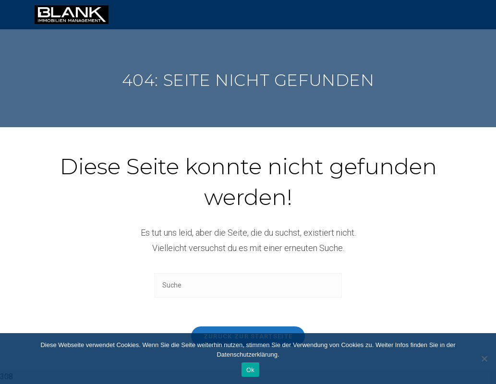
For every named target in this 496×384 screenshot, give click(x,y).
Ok (250, 369)
